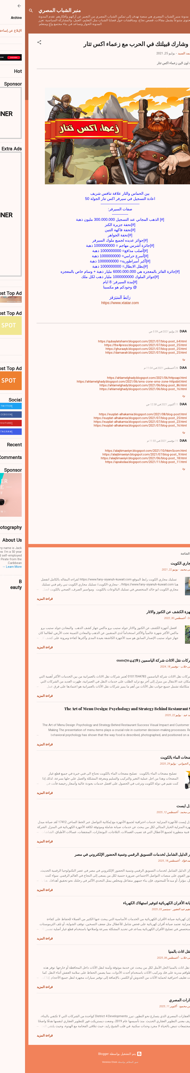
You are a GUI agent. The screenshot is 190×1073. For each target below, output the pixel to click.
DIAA (158, 331)
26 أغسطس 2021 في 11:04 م (136, 367)
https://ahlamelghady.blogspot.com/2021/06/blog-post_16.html (118, 389)
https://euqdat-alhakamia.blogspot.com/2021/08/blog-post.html (118, 414)
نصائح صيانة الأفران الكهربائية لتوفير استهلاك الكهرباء (138, 902)
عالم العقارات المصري (161, 999)
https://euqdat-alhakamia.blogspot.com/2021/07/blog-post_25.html (115, 418)
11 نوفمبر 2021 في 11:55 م (137, 440)
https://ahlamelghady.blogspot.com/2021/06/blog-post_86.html (118, 385)
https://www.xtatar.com (95, 303)
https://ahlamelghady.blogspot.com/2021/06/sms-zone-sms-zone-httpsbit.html (107, 381)
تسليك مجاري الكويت (162, 563)
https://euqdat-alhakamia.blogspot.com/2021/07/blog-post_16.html (115, 425)
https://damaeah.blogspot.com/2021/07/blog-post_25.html (121, 352)
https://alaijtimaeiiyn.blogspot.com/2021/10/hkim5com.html (121, 451)
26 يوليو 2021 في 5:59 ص (138, 331)
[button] (14, 43)
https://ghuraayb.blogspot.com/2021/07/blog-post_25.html (121, 349)
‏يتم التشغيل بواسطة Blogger (95, 1054)
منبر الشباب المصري (34, 10)
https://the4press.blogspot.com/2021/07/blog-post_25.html (120, 345)
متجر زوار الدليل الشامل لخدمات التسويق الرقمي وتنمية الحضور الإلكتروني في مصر (113, 854)
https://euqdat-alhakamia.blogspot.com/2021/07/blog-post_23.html (115, 422)
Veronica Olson (84, 1062)
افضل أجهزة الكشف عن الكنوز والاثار (149, 611)
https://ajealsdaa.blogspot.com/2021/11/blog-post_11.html (121, 462)
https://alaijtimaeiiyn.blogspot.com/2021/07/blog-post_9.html (119, 454)
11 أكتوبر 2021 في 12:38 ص (137, 404)
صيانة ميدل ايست (164, 805)
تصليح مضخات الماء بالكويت (156, 757)
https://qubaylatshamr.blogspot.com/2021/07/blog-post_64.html (117, 341)
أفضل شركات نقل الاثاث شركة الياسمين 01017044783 (134, 660)
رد (158, 359)
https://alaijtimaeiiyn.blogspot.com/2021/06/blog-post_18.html (119, 458)
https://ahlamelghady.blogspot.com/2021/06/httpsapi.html (122, 378)
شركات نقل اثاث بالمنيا (160, 951)
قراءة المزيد (20, 599)
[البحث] (5, 11)
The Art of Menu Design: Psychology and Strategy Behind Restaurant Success (108, 708)
